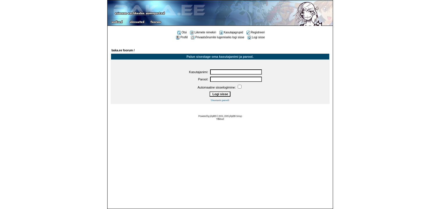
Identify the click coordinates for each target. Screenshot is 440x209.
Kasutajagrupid (231, 32)
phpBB (213, 116)
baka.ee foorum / (123, 50)
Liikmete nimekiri (203, 32)
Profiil (182, 37)
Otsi (182, 32)
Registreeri (255, 32)
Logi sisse (256, 37)
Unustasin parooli (220, 100)
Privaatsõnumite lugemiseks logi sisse (217, 37)
